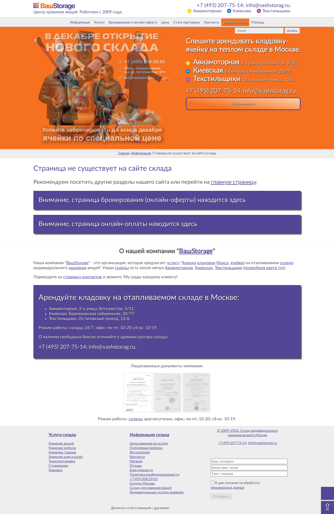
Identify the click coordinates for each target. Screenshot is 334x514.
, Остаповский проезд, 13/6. (243, 80)
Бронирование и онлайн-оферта (133, 22)
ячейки (236, 263)
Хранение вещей (61, 443)
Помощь (257, 22)
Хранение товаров (62, 452)
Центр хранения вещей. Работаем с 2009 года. (78, 12)
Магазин (136, 461)
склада (160, 337)
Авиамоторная (207, 11)
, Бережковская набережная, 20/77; (242, 71)
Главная (123, 153)
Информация (80, 22)
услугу (173, 263)
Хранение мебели (62, 448)
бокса (222, 263)
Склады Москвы (142, 483)
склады (122, 268)
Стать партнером (186, 22)
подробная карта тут (264, 268)
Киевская (241, 11)
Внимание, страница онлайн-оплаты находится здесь (118, 224)
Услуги (99, 22)
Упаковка (55, 470)
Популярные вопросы (146, 448)
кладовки (206, 263)
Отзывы (136, 466)
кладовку (95, 298)
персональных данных (227, 487)
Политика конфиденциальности (154, 474)
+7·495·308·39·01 (144, 479)
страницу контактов (82, 277)
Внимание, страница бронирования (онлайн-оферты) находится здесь (142, 200)
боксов (89, 337)
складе (286, 263)
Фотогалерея (140, 452)
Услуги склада (62, 435)
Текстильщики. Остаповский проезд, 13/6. (89, 319)
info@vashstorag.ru (262, 443)
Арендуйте (57, 298)
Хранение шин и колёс (66, 457)
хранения (77, 268)
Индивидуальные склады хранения (156, 492)
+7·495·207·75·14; (232, 443)
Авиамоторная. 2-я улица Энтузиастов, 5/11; (92, 309)
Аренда (189, 263)
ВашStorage (196, 251)
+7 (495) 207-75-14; (220, 5)
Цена (165, 22)
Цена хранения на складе (149, 443)
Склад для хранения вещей (150, 488)
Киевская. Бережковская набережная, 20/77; (92, 314)
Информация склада (149, 435)
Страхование (58, 466)
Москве (224, 298)
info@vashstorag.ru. (268, 5)
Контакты (211, 22)
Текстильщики (276, 11)
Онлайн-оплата (235, 22)
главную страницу (233, 182)
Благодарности (141, 470)
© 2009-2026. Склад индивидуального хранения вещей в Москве (247, 433)
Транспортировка (62, 461)
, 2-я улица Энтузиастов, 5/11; (245, 63)
